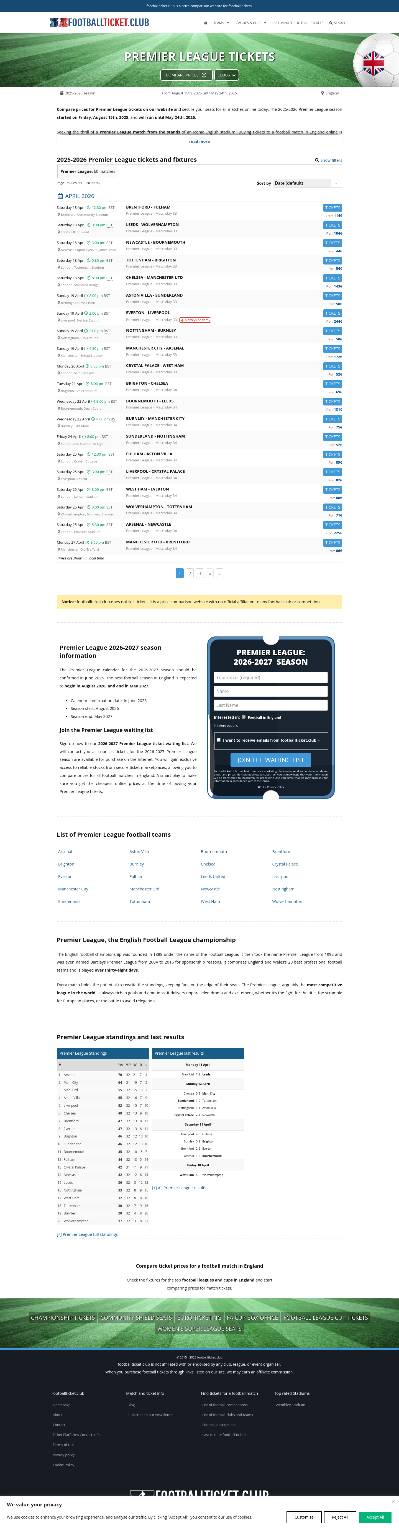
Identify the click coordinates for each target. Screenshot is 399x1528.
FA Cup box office (252, 1317)
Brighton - (234, 384)
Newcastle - (234, 243)
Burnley (137, 864)
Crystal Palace (285, 864)
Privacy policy (64, 1455)
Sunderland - (234, 437)
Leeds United (213, 876)
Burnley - (234, 419)
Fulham (137, 876)
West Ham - (234, 490)
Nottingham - (234, 331)
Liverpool (281, 876)
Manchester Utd (145, 889)
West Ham (210, 901)
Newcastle (210, 889)
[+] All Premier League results (179, 1187)
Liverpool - (234, 472)
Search (337, 22)
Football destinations (219, 1424)
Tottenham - (234, 261)
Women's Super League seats (199, 1328)
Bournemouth (214, 851)
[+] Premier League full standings (87, 1234)
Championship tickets (63, 1317)
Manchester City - (234, 349)
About (57, 1415)
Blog (131, 1405)
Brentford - (234, 208)
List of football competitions (225, 1405)
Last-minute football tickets (297, 22)
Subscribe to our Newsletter (150, 1415)
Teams (218, 22)
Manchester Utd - (234, 543)
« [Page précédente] (210, 573)
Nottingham (283, 889)
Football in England (264, 717)
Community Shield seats (136, 1317)
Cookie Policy (63, 1465)
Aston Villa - (234, 296)
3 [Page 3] (199, 573)
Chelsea (208, 864)
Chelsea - (234, 278)
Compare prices (182, 75)
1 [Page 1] (179, 573)
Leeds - (234, 225)
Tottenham (140, 901)
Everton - (234, 313)
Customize (304, 1517)
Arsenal (65, 851)
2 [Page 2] (189, 573)
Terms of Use (63, 1444)
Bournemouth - (234, 402)
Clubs (224, 75)
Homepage (61, 1405)
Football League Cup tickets (325, 1317)
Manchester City (73, 889)
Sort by (264, 183)
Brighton (66, 864)
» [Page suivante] (219, 573)
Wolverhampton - (234, 508)
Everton (65, 876)
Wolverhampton (287, 901)
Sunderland (69, 901)
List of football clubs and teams (227, 1415)
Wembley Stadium (290, 1405)
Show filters (331, 160)
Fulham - (234, 455)
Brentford (281, 851)
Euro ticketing (199, 1317)
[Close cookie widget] (393, 1501)
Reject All (340, 1517)
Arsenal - (234, 525)
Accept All (375, 1517)
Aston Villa (139, 851)
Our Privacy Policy (270, 787)
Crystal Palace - (234, 366)
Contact (59, 1424)
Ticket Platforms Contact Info (76, 1434)
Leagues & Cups (248, 22)
